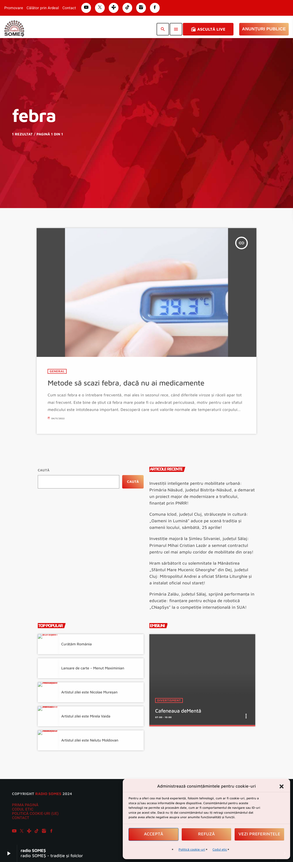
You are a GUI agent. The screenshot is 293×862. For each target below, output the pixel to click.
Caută (44, 470)
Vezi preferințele (259, 834)
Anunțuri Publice (264, 29)
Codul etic (220, 849)
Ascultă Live (208, 29)
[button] (281, 786)
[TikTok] (36, 832)
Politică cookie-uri (192, 849)
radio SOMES (48, 793)
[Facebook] (51, 832)
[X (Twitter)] (21, 832)
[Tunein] (29, 832)
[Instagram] (44, 832)
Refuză (206, 834)
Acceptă (153, 834)
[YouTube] (14, 832)
